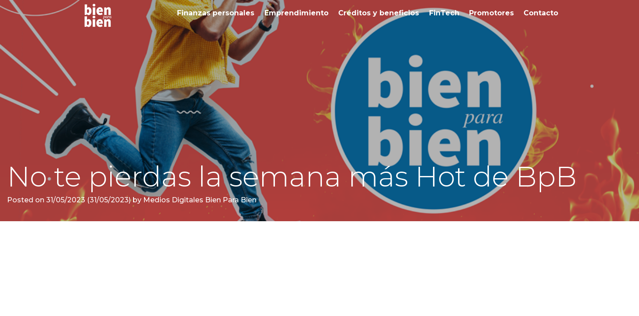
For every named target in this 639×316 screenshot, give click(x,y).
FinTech (444, 13)
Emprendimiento (296, 13)
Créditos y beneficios (378, 13)
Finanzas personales (215, 13)
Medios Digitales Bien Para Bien (198, 200)
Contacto (540, 13)
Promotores (491, 13)
